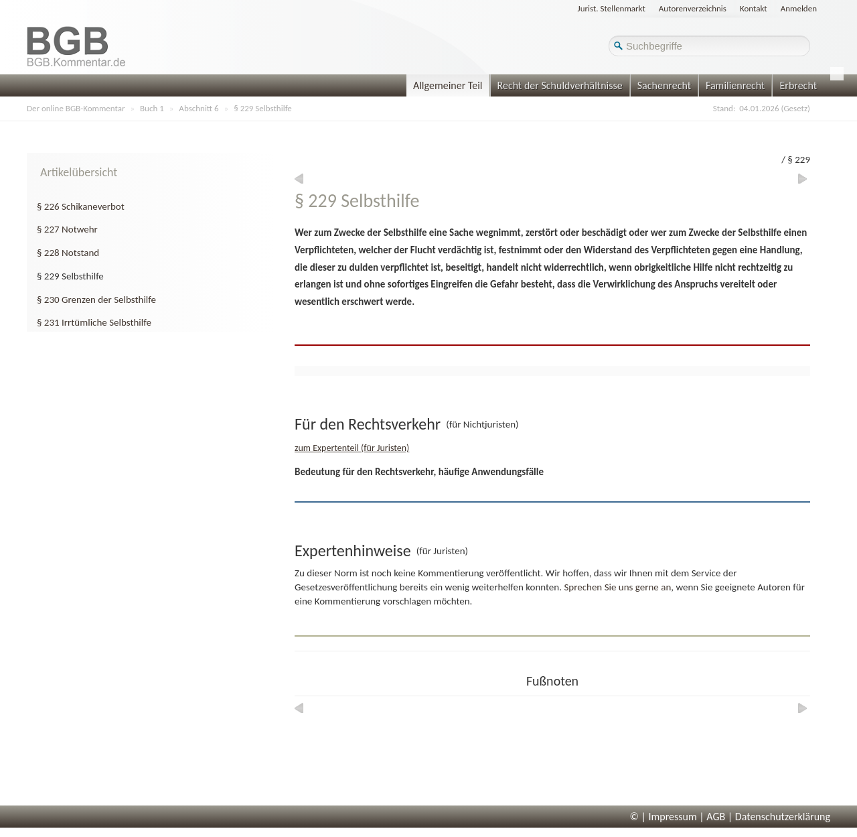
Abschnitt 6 (198, 108)
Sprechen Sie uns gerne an (617, 587)
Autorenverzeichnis (692, 8)
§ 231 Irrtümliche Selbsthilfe (94, 322)
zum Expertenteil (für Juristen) (352, 448)
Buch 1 (152, 108)
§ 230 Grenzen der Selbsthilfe (96, 300)
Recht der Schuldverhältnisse (560, 85)
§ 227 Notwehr (67, 229)
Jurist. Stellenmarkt (611, 8)
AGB (715, 816)
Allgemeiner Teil (448, 85)
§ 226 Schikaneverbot (81, 206)
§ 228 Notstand (68, 253)
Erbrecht (798, 85)
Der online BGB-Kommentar (76, 108)
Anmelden (799, 8)
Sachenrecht (664, 85)
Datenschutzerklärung (782, 816)
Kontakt (753, 8)
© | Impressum (663, 816)
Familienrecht (735, 85)
